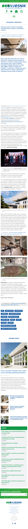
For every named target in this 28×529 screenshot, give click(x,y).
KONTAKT (17, 1)
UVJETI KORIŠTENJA (14, 519)
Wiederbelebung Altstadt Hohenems (12, 121)
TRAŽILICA (22, 12)
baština (19, 319)
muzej (12, 319)
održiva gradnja (13, 316)
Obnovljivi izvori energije (14, 512)
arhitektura (18, 310)
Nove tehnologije (14, 511)
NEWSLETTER (16, 12)
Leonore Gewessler (14, 313)
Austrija (10, 322)
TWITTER (11, 12)
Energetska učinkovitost (14, 509)
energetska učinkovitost (8, 325)
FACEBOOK (6, 12)
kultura (4, 322)
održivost (4, 313)
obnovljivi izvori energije (9, 328)
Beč (2, 310)
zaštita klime (5, 319)
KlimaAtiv (4, 316)
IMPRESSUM (14, 516)
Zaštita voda (14, 508)
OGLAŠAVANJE (11, 1)
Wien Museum (9, 310)
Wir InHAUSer (10, 118)
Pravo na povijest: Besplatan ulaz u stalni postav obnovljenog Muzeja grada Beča (13, 371)
